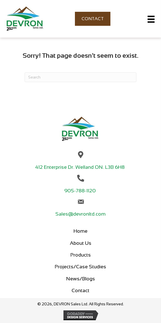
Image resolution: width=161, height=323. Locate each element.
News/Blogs (80, 279)
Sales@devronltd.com (80, 214)
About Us (80, 243)
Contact (80, 290)
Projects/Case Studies (80, 266)
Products (80, 255)
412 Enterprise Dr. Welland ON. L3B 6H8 (80, 167)
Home (80, 231)
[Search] (80, 77)
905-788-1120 (80, 190)
